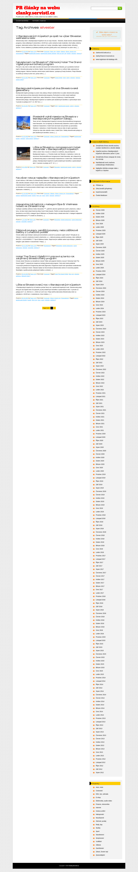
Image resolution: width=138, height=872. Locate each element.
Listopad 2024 (100, 275)
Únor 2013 (99, 753)
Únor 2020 (99, 468)
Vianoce (79, 53)
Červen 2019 (100, 495)
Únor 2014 (99, 712)
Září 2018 (99, 526)
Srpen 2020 (100, 448)
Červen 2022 (100, 373)
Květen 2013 (100, 742)
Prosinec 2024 (101, 272)
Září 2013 (99, 729)
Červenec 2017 (101, 573)
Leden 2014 (100, 715)
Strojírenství (100, 839)
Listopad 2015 (100, 641)
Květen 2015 (100, 661)
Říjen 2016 (99, 604)
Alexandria (57, 219)
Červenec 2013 (101, 736)
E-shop (98, 798)
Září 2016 (99, 607)
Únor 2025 (99, 265)
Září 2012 (99, 770)
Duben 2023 (100, 339)
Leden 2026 (100, 227)
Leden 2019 (100, 512)
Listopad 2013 (100, 722)
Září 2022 (99, 363)
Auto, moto (99, 788)
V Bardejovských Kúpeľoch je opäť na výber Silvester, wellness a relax (49, 37)
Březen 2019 (100, 505)
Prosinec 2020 (101, 434)
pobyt (68, 77)
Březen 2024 (100, 302)
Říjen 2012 (99, 766)
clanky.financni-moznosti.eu (105, 56)
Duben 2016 (100, 624)
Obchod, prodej (101, 822)
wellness (18, 108)
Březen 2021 (100, 424)
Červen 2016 (100, 617)
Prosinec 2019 (101, 475)
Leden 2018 (100, 553)
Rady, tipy (53, 51)
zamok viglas (19, 79)
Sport (97, 832)
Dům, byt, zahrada (102, 795)
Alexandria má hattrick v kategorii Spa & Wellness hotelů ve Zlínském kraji (47, 205)
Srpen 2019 (100, 488)
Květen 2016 (100, 620)
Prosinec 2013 (101, 719)
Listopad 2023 (100, 316)
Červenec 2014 (101, 695)
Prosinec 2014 (101, 678)
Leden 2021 (100, 431)
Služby (58, 51)
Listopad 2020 (100, 438)
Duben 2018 (100, 543)
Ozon (43, 195)
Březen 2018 (100, 546)
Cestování (46, 51)
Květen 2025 (100, 255)
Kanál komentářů (101, 192)
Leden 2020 (100, 471)
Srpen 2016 (100, 610)
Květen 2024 (100, 295)
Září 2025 (99, 241)
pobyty (72, 106)
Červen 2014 (100, 698)
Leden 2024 (100, 309)
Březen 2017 (100, 587)
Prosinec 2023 (101, 312)
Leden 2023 (100, 349)
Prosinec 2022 (101, 353)
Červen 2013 (100, 739)
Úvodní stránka (22, 21)
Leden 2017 (100, 593)
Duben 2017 (100, 583)
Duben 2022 (100, 380)
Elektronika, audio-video (104, 801)
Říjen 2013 (99, 726)
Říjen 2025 (99, 238)
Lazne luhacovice (76, 219)
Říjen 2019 (99, 482)
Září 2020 (99, 444)
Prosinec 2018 (101, 516)
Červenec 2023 (101, 329)
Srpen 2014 (100, 692)
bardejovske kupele (34, 53)
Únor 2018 (99, 549)
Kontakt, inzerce (39, 21)
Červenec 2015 (101, 654)
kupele (69, 53)
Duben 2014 (100, 705)
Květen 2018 (100, 539)
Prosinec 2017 (101, 556)
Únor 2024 (99, 305)
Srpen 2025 (100, 244)
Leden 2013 (100, 756)
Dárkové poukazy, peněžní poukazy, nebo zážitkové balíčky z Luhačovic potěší (47, 231)
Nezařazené (47, 245)
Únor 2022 (99, 387)
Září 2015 (99, 648)
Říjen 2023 (99, 319)
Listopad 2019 (100, 478)
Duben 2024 (100, 299)
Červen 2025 (100, 251)
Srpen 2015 (100, 651)
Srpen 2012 (100, 773)
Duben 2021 (100, 421)
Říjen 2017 (99, 563)
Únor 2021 (99, 427)
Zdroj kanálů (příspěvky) (104, 189)
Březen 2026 (100, 221)
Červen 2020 (100, 455)
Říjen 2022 (99, 360)
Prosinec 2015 (101, 637)
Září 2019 (99, 485)
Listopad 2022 (100, 356)
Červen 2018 (100, 536)
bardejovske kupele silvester (48, 53)
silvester (73, 53)
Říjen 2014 (99, 685)
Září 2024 (99, 282)
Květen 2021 (100, 417)
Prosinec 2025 (101, 231)
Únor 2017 (99, 590)
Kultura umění (100, 811)
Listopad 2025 (100, 234)
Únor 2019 (99, 509)
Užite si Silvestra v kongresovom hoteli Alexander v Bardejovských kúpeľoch (56, 148)
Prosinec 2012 (101, 759)
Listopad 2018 (100, 519)
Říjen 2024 (99, 278)
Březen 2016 (100, 627)
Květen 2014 (100, 702)
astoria (18, 195)
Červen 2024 (100, 292)
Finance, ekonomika (102, 805)
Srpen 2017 (100, 570)
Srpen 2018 (100, 529)
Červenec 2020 (101, 451)
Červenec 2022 (101, 370)
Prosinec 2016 (101, 597)
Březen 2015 (100, 668)
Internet (98, 808)
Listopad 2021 (100, 397)
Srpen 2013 (100, 732)
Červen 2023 (100, 333)
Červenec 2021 (101, 410)
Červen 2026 (100, 211)
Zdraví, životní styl (71, 51)
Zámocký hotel (25, 276)
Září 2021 (99, 404)
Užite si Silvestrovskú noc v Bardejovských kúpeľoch (48, 284)
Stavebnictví (100, 835)
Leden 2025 (100, 268)
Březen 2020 (100, 465)
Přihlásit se (99, 186)
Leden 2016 (100, 634)
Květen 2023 (100, 336)
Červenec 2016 (101, 614)
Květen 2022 (100, 377)
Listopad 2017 (100, 560)
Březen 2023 (100, 343)
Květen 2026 (100, 214)
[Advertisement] (106, 101)
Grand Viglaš (58, 77)
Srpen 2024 (100, 285)
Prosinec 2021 (101, 394)
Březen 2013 (100, 749)
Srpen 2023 (100, 326)
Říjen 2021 (99, 400)
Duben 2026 (100, 217)
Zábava (63, 51)
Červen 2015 (100, 658)
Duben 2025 (100, 258)
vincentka (24, 221)
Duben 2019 (100, 502)
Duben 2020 (100, 461)
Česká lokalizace (101, 196)
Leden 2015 (100, 675)
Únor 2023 (99, 346)
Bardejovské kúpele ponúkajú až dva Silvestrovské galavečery (47, 89)
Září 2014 (99, 688)
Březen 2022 (100, 383)
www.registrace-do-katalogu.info (106, 60)
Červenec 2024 (101, 288)
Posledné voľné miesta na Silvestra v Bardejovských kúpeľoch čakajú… (55, 117)
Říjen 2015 (99, 644)
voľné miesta (29, 138)
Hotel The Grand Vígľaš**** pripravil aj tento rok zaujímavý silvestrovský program (45, 257)
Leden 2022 (100, 390)
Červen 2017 (100, 576)
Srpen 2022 (100, 366)
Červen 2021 (100, 414)
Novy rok (38, 195)
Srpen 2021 (100, 407)
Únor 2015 (99, 671)
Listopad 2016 (100, 600)
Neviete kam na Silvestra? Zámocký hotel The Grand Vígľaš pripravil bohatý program (48, 63)
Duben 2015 (100, 665)
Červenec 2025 (101, 248)
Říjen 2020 (99, 441)
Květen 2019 (100, 499)
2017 (56, 106)
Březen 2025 (100, 261)
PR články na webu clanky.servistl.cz (38, 10)
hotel (64, 77)
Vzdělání (99, 842)
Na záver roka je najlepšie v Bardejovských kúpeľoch (48, 177)
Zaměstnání (100, 849)
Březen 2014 (100, 709)
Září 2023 (99, 322)
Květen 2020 (100, 458)
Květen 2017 (100, 580)
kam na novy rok (61, 53)
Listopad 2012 (100, 763)
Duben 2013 (100, 746)
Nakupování (100, 815)
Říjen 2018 (99, 522)
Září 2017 (99, 566)
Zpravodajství (20, 53)
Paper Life (33, 51)
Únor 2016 (99, 631)
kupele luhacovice (66, 219)
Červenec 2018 (101, 532)
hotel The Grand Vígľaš (61, 274)
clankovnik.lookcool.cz (103, 53)
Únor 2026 (99, 224)
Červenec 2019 (101, 492)
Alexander (57, 167)
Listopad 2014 (100, 681)
